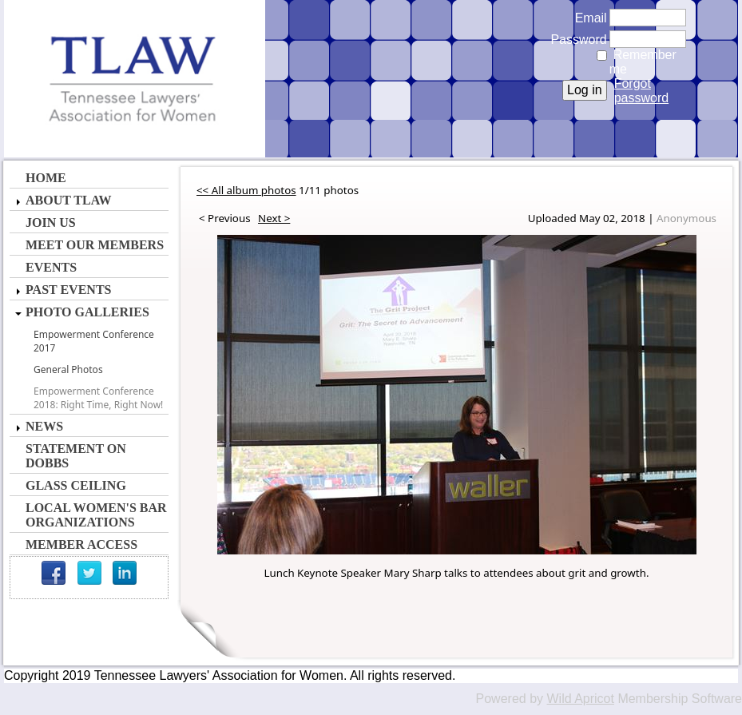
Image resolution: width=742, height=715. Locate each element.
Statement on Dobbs (76, 456)
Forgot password (641, 91)
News (44, 426)
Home (46, 178)
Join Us (51, 222)
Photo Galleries (87, 312)
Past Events (68, 289)
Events (51, 267)
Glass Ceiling (76, 485)
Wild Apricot (579, 698)
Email (586, 18)
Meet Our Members (95, 245)
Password (574, 39)
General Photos (68, 369)
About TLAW (68, 200)
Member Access (81, 544)
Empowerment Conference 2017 (94, 341)
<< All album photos (246, 190)
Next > (274, 218)
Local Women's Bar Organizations (96, 515)
